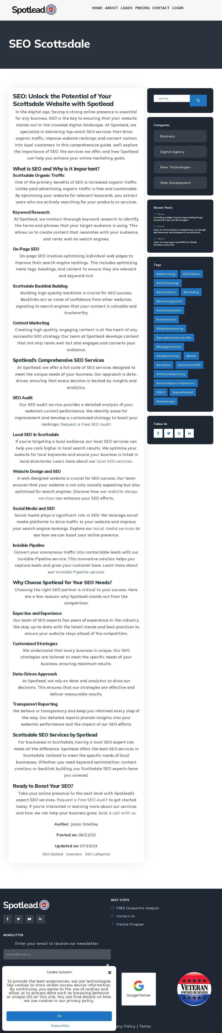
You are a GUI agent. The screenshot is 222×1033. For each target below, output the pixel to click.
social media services (114, 528)
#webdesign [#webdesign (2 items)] (166, 402)
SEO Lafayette (98, 854)
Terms (145, 1026)
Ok (59, 1016)
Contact (163, 8)
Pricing (144, 8)
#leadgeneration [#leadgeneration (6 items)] (169, 347)
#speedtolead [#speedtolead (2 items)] (183, 393)
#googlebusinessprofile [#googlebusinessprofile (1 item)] (174, 338)
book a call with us (117, 812)
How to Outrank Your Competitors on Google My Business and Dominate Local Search (180, 231)
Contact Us (126, 916)
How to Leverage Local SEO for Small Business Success (175, 244)
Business (167, 136)
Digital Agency (173, 152)
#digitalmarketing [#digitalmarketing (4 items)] (170, 329)
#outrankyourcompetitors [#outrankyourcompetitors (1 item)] (176, 384)
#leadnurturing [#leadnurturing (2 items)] (168, 356)
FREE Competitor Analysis (139, 908)
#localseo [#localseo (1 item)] (164, 365)
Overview (74, 854)
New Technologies (176, 167)
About (113, 8)
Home (99, 8)
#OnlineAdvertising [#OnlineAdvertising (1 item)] (171, 374)
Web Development (176, 183)
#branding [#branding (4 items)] (191, 292)
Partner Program (130, 924)
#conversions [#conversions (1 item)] (166, 320)
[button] (110, 972)
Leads (129, 8)
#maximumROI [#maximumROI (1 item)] (189, 365)
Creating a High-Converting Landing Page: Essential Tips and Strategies (178, 219)
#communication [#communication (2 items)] (169, 311)
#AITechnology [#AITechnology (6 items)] (168, 283)
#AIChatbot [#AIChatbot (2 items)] (191, 274)
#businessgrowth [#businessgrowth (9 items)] (170, 302)
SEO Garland (52, 854)
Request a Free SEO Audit (85, 424)
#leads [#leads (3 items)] (191, 356)
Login (180, 8)
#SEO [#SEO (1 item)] (161, 393)
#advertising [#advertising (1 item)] (166, 274)
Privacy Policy (60, 1025)
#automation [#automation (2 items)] (166, 292)
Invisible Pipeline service (80, 571)
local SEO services (114, 461)
